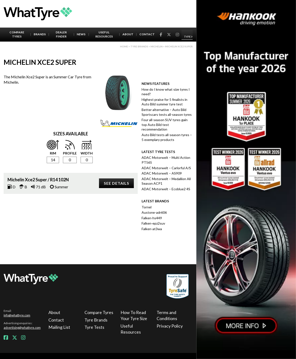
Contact (147, 34)
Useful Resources (104, 34)
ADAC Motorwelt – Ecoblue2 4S (166, 189)
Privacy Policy (170, 326)
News (81, 34)
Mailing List (59, 327)
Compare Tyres (16, 34)
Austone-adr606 (154, 212)
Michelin (157, 46)
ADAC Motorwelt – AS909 (162, 173)
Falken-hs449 (152, 218)
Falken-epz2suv (153, 223)
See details (116, 183)
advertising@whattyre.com (22, 328)
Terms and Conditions (167, 315)
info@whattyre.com (17, 315)
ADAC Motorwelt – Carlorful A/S (166, 168)
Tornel (147, 207)
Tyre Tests (94, 327)
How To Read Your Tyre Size (134, 315)
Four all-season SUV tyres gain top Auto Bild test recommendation (165, 124)
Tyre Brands (95, 319)
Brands (40, 34)
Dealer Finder (61, 34)
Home (124, 46)
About (127, 34)
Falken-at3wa (152, 229)
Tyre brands (139, 46)
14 (53, 159)
